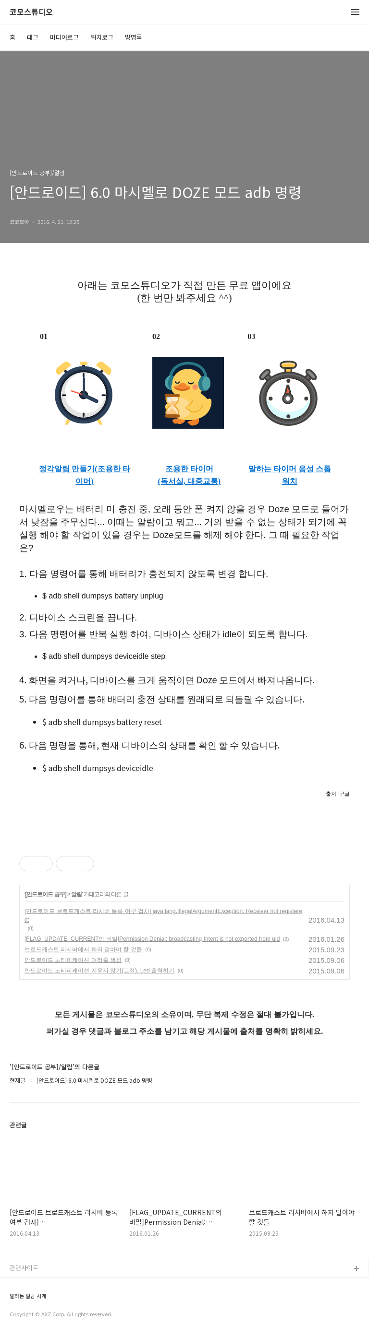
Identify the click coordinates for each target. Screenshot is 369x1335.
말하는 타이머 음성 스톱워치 (289, 475)
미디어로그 (64, 37)
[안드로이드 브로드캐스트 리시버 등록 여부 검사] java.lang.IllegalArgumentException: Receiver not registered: (163, 915)
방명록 (133, 37)
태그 (32, 37)
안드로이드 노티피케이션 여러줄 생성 (73, 960)
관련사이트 (24, 1267)
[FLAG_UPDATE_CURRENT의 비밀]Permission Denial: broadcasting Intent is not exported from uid (152, 939)
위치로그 (101, 37)
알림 (76, 894)
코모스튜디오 (31, 12)
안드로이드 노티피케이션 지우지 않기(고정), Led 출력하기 (99, 970)
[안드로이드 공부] (45, 894)
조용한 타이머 (189, 469)
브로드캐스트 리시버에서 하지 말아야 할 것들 (83, 949)
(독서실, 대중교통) (189, 481)
